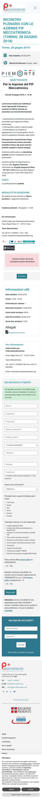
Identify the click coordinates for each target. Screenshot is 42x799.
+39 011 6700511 (13, 680)
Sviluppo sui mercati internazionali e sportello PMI (21, 534)
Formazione (10, 545)
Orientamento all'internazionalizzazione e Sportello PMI (19, 529)
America (9, 513)
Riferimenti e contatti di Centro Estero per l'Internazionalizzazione (19, 667)
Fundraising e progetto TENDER (17, 551)
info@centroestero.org (15, 684)
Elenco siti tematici (8, 749)
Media (4, 734)
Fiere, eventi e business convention (18, 537)
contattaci (8, 611)
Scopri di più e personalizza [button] (21, 794)
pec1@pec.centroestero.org (17, 687)
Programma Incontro (17, 333)
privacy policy (25, 560)
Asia (8, 508)
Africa (9, 510)
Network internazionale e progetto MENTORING (22, 553)
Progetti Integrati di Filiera (15, 526)
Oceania (9, 516)
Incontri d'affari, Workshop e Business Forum (21, 543)
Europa (9, 505)
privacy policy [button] (27, 764)
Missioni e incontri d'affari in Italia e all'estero (21, 540)
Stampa (9, 248)
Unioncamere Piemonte (21, 720)
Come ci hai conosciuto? (14, 485)
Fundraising (6, 742)
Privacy (4, 753)
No (11, 566)
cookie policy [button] (32, 772)
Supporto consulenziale (14, 548)
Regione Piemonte (21, 710)
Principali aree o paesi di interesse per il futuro (20, 497)
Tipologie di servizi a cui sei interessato (19, 522)
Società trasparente (8, 738)
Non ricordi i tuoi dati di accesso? (21, 652)
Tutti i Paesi (10, 502)
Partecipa (22, 276)
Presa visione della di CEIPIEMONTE (18, 561)
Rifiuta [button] (11, 789)
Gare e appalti (6, 745)
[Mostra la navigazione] (35, 8)
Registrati (10, 592)
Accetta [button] (30, 789)
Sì (7, 566)
